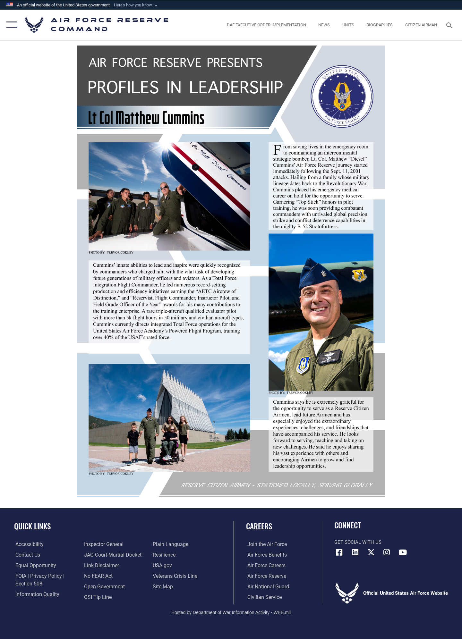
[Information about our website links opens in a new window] (100, 565)
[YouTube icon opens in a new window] (402, 552)
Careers (259, 526)
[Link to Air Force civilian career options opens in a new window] (262, 597)
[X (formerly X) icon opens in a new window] (371, 552)
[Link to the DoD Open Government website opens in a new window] (103, 586)
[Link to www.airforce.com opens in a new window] (265, 544)
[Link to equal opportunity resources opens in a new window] (33, 565)
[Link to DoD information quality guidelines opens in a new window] (34, 594)
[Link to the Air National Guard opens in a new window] (266, 586)
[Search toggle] (450, 25)
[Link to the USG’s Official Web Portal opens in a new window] (162, 565)
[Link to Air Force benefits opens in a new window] (265, 555)
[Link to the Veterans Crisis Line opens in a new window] (174, 576)
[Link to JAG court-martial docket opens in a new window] (111, 555)
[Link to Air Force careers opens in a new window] (265, 565)
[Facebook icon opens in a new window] (339, 552)
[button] (136, 5)
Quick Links (32, 526)
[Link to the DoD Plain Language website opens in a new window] (169, 544)
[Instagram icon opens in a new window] (386, 552)
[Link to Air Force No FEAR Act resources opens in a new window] (98, 576)
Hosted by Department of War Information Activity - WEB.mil (231, 612)
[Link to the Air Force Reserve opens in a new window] (265, 576)
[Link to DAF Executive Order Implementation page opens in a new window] (266, 25)
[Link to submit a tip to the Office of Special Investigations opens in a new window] (96, 597)
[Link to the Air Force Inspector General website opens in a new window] (103, 544)
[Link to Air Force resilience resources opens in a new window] (164, 555)
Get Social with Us (357, 542)
